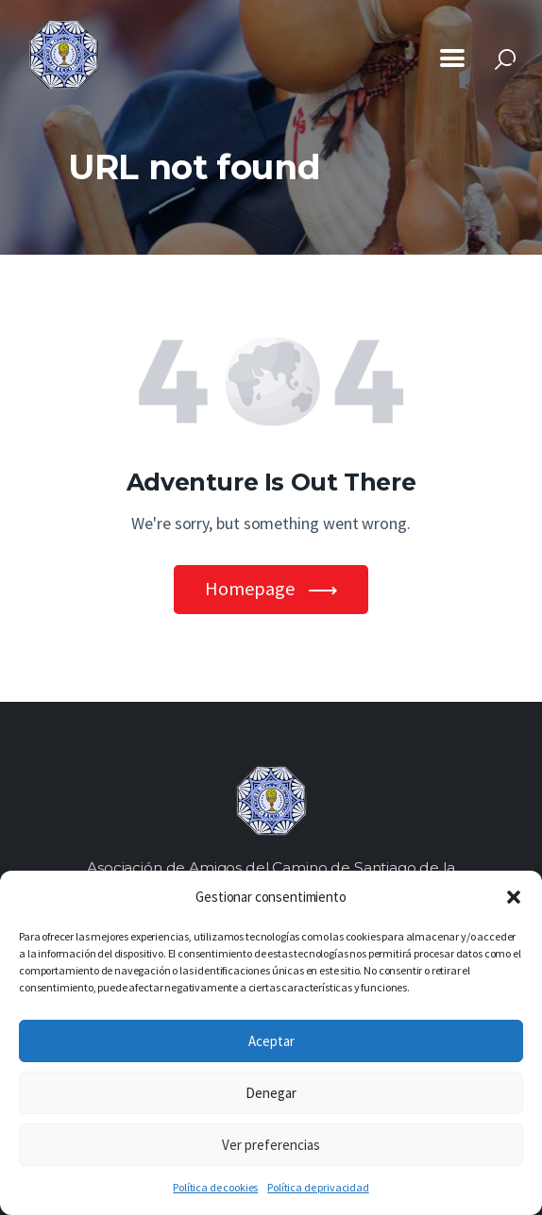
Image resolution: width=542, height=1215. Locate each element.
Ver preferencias (271, 1145)
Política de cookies (215, 1187)
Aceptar (271, 1041)
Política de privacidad (317, 1187)
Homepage (250, 588)
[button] (513, 897)
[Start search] (505, 60)
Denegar (271, 1093)
